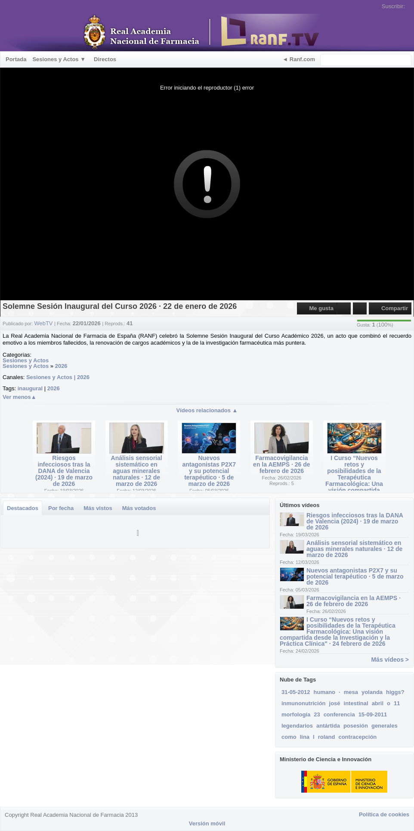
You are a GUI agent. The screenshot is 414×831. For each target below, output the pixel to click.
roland (326, 737)
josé (334, 703)
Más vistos (97, 508)
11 (397, 703)
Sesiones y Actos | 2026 (58, 377)
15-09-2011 (372, 714)
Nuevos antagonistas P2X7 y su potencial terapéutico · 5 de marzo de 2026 (209, 470)
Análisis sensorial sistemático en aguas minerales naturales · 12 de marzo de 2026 (136, 470)
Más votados (139, 508)
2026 (61, 366)
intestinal (356, 703)
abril (377, 703)
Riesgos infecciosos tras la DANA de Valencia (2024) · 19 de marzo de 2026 (64, 470)
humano (325, 692)
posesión (355, 725)
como (289, 737)
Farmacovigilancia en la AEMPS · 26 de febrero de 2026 (281, 464)
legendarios (297, 725)
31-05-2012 (295, 692)
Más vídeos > (390, 659)
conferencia (339, 714)
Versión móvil (207, 823)
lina (304, 737)
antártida (328, 725)
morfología (295, 714)
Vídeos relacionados (207, 410)
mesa (351, 692)
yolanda (372, 692)
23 (317, 714)
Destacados (22, 508)
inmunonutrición (303, 703)
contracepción (357, 737)
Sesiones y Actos (26, 360)
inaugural (30, 388)
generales (384, 725)
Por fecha (61, 508)
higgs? (395, 692)
